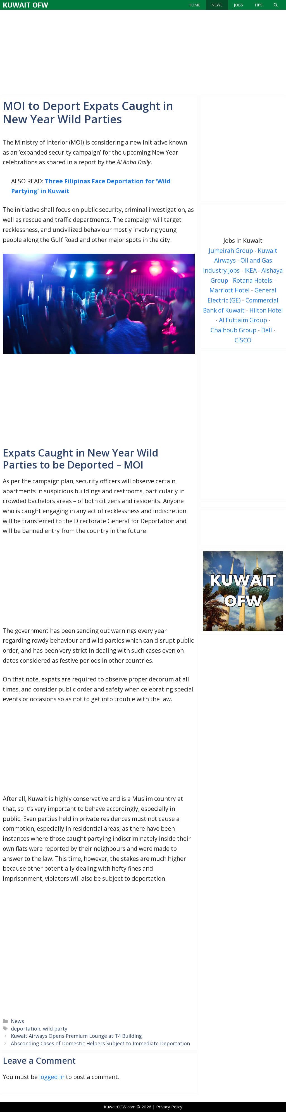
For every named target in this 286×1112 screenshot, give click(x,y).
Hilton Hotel (266, 310)
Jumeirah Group (231, 250)
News (217, 5)
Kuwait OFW (25, 4)
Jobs (238, 5)
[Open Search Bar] (275, 5)
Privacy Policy (169, 1106)
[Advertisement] (143, 52)
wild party (55, 1028)
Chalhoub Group (233, 330)
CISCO (243, 340)
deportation (25, 1028)
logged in (52, 1077)
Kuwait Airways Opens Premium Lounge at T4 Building (76, 1035)
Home (194, 5)
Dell (266, 330)
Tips (258, 5)
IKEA (250, 270)
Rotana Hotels (252, 280)
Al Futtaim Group (243, 320)
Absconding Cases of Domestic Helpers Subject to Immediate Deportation (100, 1043)
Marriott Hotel (229, 290)
